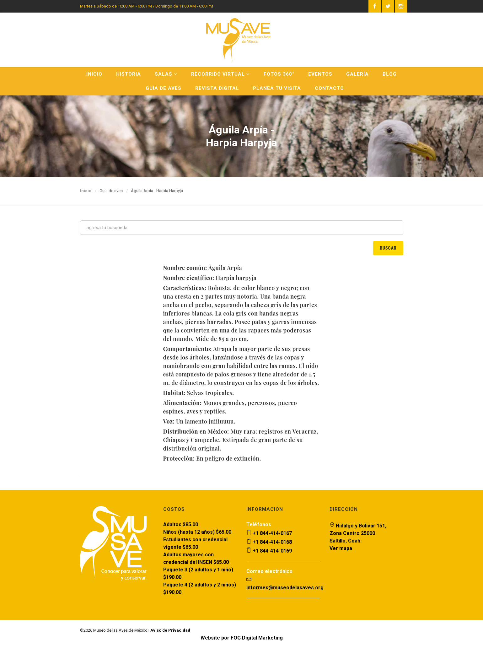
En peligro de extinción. (212, 458)
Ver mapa (341, 548)
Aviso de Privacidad (170, 630)
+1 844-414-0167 (269, 533)
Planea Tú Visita (277, 88)
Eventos (320, 74)
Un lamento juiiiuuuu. (199, 421)
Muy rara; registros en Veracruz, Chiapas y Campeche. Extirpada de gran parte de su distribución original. (240, 440)
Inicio (94, 74)
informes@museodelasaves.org (285, 588)
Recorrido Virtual (220, 74)
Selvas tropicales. (198, 393)
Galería (357, 74)
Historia (128, 74)
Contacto (329, 88)
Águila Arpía (202, 268)
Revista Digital (217, 88)
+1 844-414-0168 (269, 542)
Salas (166, 74)
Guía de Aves (163, 88)
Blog (390, 74)
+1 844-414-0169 (269, 551)
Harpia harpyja (209, 278)
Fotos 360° (279, 74)
